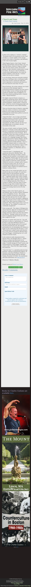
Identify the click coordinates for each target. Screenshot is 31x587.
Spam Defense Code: (9, 291)
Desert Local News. (17, 264)
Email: (6, 287)
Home (28, 1)
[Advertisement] (15, 347)
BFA (17, 547)
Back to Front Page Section (13, 267)
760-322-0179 (20, 257)
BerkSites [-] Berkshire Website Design (22, 585)
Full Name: (7, 282)
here (11, 393)
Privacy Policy (17, 583)
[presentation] (15, 294)
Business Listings (19, 582)
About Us (13, 582)
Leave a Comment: (9, 275)
